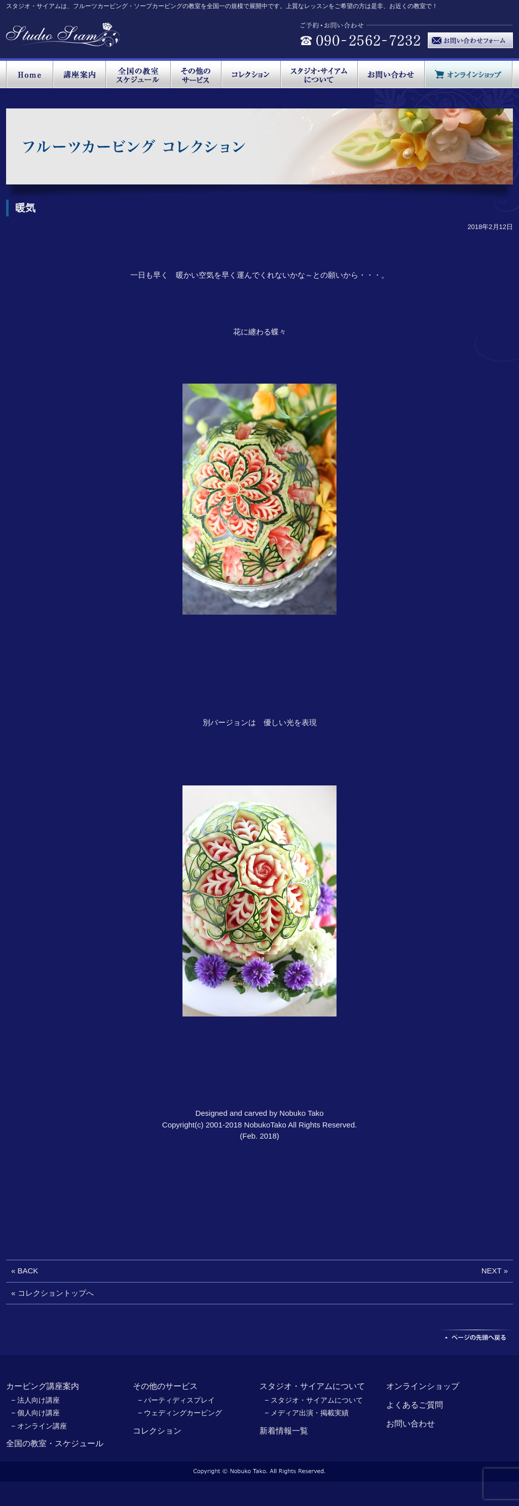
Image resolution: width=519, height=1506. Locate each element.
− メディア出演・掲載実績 (307, 1413)
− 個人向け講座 (35, 1413)
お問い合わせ (410, 1423)
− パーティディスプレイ (176, 1400)
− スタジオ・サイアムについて (314, 1400)
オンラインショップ (422, 1386)
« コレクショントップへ (52, 1293)
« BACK (24, 1270)
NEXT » (494, 1270)
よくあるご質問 (414, 1405)
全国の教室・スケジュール (54, 1443)
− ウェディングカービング (180, 1413)
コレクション (157, 1430)
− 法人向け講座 (35, 1400)
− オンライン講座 (39, 1426)
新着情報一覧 (284, 1430)
